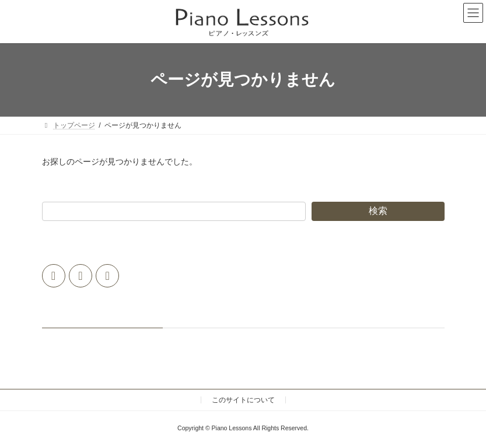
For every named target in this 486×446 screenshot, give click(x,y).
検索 (378, 211)
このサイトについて (243, 400)
